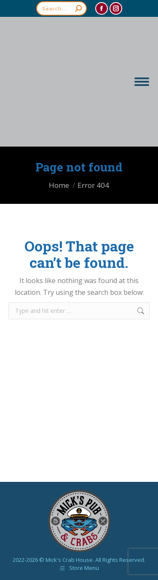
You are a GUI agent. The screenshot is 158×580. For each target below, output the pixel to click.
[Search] (61, 8)
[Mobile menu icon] (142, 82)
